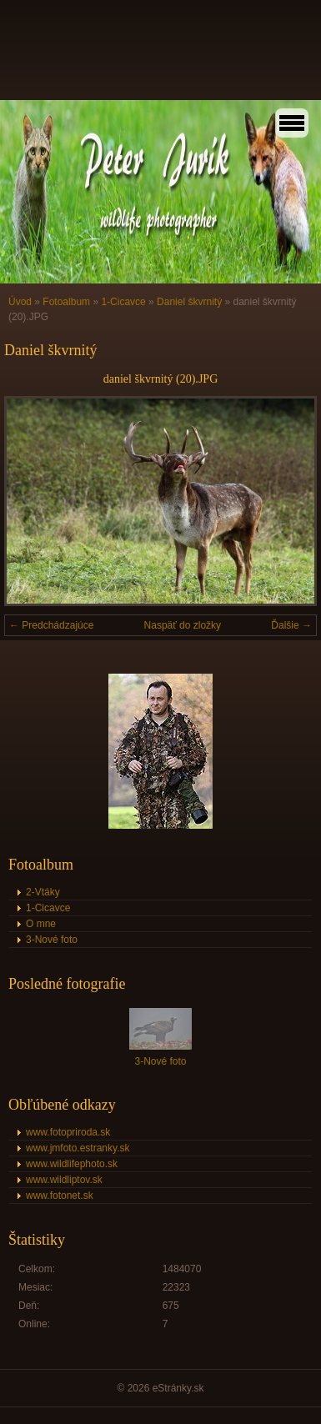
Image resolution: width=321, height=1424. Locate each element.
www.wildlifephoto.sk (72, 1164)
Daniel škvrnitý (189, 302)
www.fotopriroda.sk (68, 1132)
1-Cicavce (123, 302)
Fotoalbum (66, 302)
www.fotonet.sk (59, 1195)
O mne (41, 924)
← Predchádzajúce (51, 625)
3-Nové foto (52, 939)
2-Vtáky (43, 892)
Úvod (20, 302)
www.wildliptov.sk (64, 1180)
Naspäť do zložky (183, 625)
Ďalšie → (291, 625)
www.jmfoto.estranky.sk (77, 1148)
